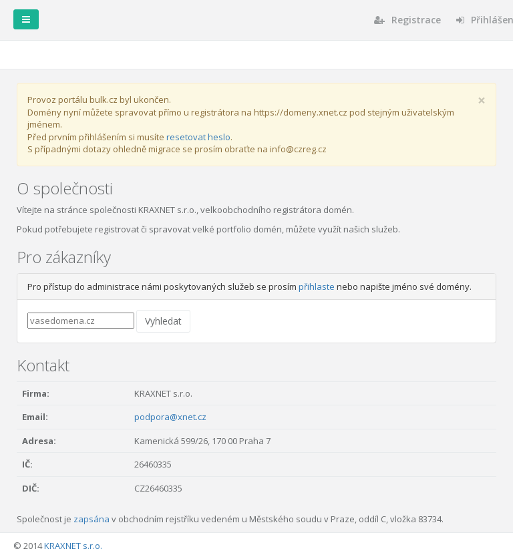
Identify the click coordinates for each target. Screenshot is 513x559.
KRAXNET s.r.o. (73, 546)
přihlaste (317, 287)
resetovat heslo (198, 137)
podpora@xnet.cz (170, 417)
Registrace (407, 19)
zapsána (91, 519)
